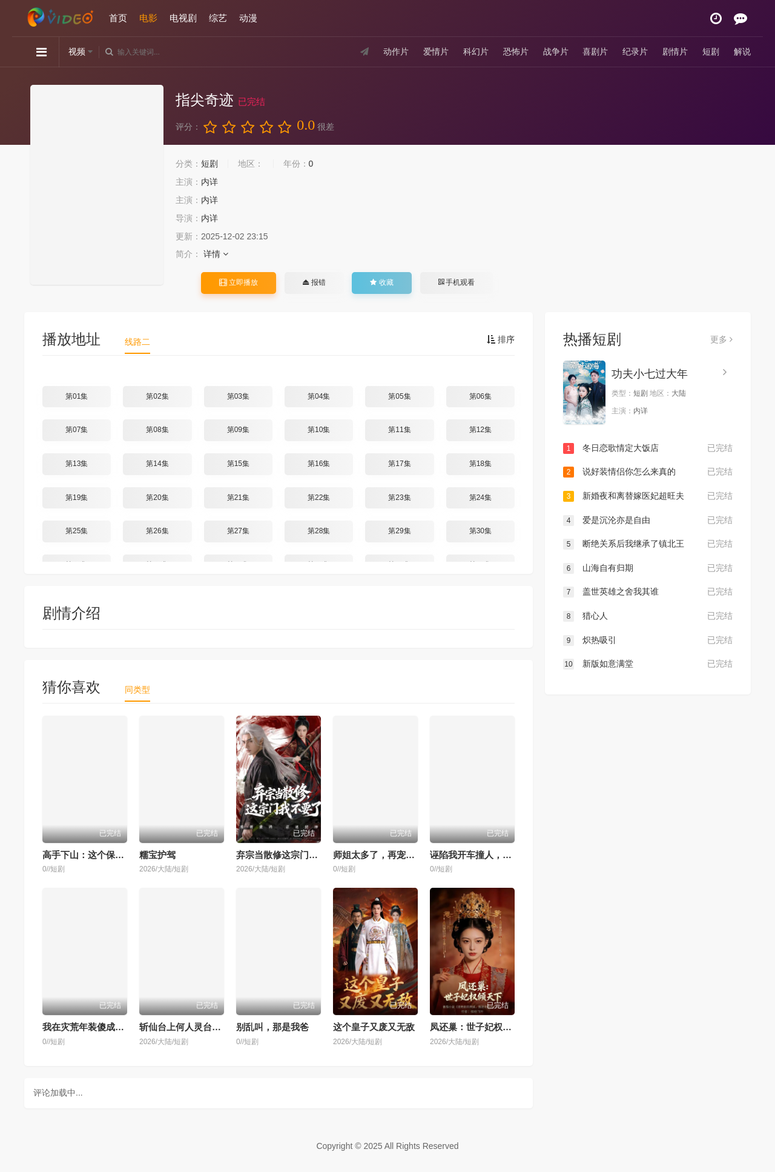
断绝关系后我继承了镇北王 (648, 544)
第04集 (319, 396)
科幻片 (476, 51)
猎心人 (648, 616)
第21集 (238, 497)
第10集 (319, 429)
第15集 (238, 463)
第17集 (399, 463)
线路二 (137, 342)
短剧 (710, 51)
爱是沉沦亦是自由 (648, 520)
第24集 (480, 497)
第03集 (238, 396)
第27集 (238, 531)
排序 (501, 339)
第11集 (399, 429)
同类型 (137, 689)
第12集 (480, 429)
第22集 (319, 497)
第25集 (76, 531)
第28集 (319, 531)
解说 (742, 51)
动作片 (396, 51)
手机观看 (456, 282)
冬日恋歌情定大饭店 (648, 448)
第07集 (76, 429)
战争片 (556, 51)
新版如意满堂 (648, 664)
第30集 (480, 531)
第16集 (319, 463)
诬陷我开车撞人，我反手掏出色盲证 (502, 855)
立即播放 (238, 282)
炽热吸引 (648, 640)
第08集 (157, 429)
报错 (314, 282)
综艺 (218, 18)
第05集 (399, 396)
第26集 (157, 531)
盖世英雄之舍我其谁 (648, 592)
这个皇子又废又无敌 (374, 1027)
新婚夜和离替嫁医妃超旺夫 (648, 496)
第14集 (157, 463)
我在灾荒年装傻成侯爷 (87, 1027)
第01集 (76, 396)
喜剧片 (595, 51)
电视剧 (183, 18)
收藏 (381, 282)
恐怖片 (516, 51)
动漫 (248, 18)
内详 (209, 182)
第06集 (480, 396)
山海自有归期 (648, 568)
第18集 (480, 463)
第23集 (399, 497)
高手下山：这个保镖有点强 (96, 855)
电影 (148, 18)
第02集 (157, 396)
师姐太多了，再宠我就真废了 (392, 855)
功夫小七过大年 (650, 374)
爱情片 (436, 51)
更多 (721, 339)
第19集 (76, 497)
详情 (215, 254)
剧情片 (675, 51)
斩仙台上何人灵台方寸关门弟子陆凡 (212, 1027)
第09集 (238, 429)
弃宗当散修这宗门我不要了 (290, 855)
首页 (118, 18)
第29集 (399, 531)
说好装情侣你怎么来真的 (648, 472)
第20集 (157, 497)
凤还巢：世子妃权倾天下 (480, 1027)
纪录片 (635, 51)
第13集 (76, 463)
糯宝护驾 (157, 855)
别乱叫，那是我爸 (272, 1027)
